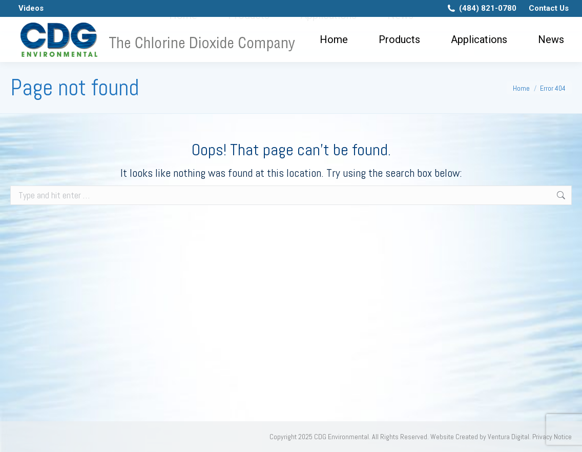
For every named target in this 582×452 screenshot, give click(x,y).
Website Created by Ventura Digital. (480, 436)
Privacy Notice (552, 436)
